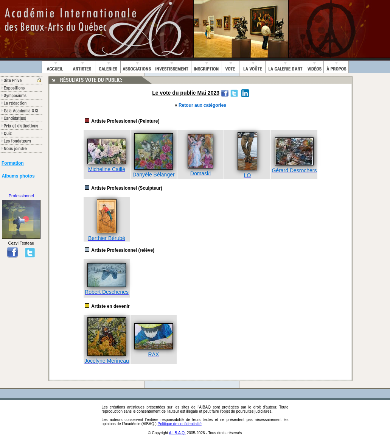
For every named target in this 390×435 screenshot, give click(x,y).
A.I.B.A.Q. (177, 433)
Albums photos (18, 176)
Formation (13, 163)
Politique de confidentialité (180, 424)
